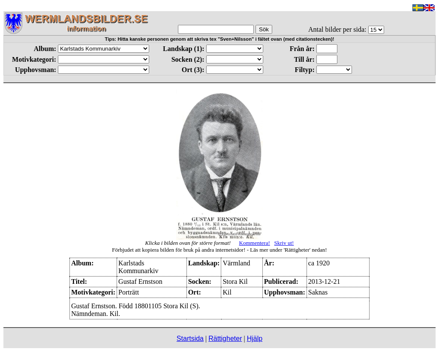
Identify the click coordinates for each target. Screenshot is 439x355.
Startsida (190, 338)
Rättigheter (225, 338)
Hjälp (254, 338)
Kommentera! (254, 243)
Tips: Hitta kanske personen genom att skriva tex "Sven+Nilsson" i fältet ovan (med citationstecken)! (219, 39)
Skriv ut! (284, 243)
